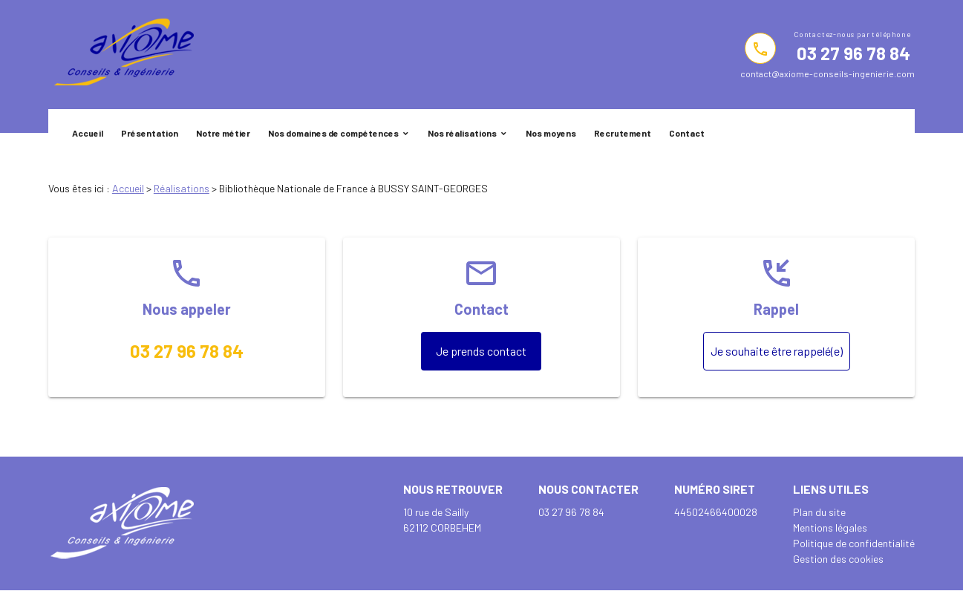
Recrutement (622, 133)
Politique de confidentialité (854, 543)
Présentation (149, 133)
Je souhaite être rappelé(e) (777, 351)
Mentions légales (830, 527)
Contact (687, 133)
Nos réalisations (462, 133)
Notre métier (223, 133)
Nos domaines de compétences (333, 133)
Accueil (87, 133)
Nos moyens (551, 133)
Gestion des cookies (838, 558)
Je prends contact (481, 351)
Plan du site (819, 512)
